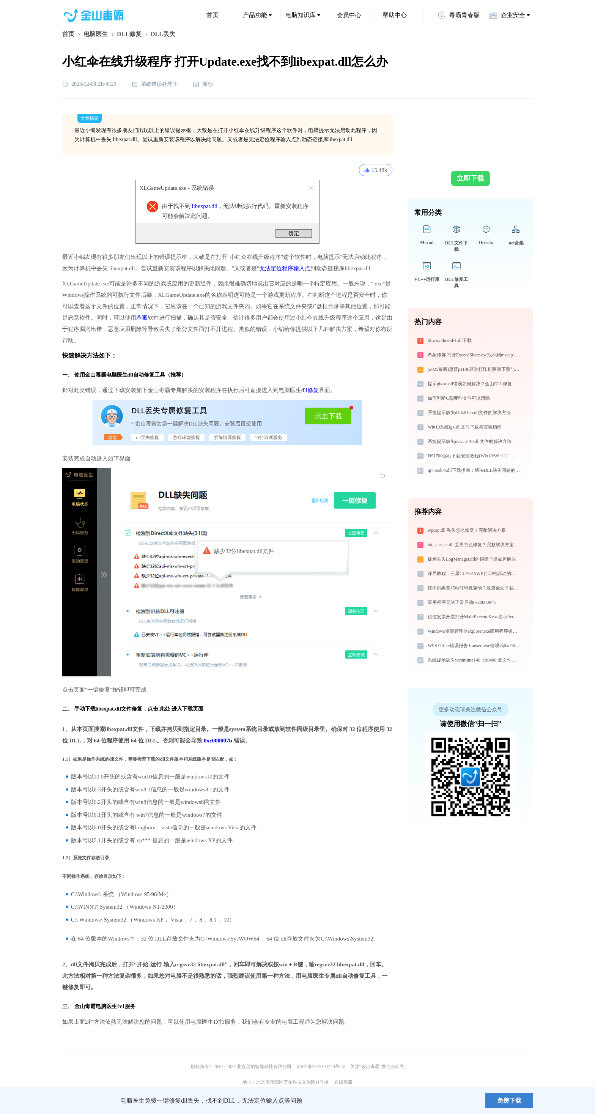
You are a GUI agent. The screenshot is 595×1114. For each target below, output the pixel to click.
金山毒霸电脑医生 (95, 1006)
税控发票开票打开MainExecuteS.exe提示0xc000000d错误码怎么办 (474, 616)
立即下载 (470, 178)
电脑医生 (95, 34)
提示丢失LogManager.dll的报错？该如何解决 (472, 559)
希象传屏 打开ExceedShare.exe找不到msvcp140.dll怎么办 (474, 355)
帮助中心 (394, 15)
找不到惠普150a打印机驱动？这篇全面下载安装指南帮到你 (474, 588)
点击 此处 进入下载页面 (175, 709)
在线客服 (343, 1082)
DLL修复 (129, 34)
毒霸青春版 (458, 15)
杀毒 (142, 318)
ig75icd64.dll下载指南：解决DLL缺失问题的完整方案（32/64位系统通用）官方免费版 (474, 470)
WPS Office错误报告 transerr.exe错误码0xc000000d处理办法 (474, 645)
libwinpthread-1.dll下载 (450, 340)
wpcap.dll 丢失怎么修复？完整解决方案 (467, 530)
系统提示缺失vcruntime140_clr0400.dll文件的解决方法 (474, 660)
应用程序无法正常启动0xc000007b (462, 602)
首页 (212, 15)
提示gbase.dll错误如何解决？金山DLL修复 (470, 383)
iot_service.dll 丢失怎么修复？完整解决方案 (471, 544)
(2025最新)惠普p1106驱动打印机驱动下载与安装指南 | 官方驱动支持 (474, 369)
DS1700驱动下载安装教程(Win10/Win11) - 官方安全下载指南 (474, 456)
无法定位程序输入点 (284, 268)
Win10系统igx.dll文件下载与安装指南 (465, 427)
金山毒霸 (88, 1100)
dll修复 (310, 390)
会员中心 (349, 15)
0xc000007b (218, 740)
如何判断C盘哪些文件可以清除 (459, 398)
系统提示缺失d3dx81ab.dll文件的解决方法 (469, 412)
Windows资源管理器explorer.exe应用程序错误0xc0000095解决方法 (474, 631)
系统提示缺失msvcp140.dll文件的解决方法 (470, 441)
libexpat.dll (204, 206)
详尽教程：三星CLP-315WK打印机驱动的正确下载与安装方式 (474, 573)
